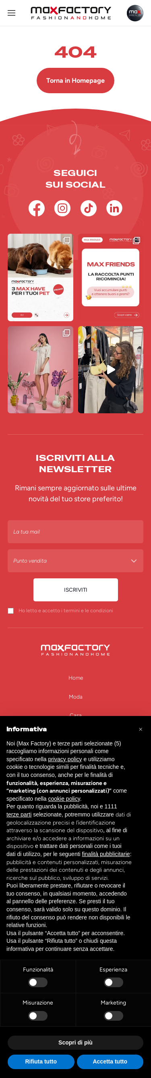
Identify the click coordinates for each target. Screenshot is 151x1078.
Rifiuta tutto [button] (41, 1061)
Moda (76, 696)
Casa (76, 715)
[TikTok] (89, 208)
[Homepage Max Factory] (71, 13)
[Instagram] (62, 208)
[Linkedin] (114, 208)
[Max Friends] (135, 13)
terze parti (18, 814)
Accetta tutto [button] (110, 1061)
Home (75, 677)
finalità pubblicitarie (106, 854)
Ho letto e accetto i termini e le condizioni (66, 610)
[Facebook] (37, 208)
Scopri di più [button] (75, 1042)
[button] (140, 728)
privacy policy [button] (65, 759)
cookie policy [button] (64, 798)
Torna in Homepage (75, 80)
